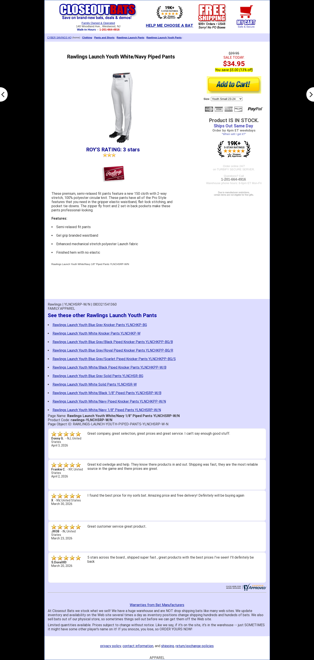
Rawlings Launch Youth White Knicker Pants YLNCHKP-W (96, 333)
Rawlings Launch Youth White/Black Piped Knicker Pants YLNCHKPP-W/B (109, 367)
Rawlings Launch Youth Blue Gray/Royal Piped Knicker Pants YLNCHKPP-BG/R (113, 350)
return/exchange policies (195, 646)
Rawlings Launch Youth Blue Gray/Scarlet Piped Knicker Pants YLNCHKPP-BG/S (114, 359)
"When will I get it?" (234, 134)
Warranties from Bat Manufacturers (157, 605)
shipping (167, 646)
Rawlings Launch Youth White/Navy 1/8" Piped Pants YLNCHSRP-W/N (107, 410)
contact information (138, 646)
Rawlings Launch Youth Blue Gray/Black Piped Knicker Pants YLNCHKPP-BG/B (113, 342)
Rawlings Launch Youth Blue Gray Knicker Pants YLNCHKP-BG (100, 325)
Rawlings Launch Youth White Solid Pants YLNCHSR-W (95, 384)
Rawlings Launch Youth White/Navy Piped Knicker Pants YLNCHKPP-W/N (109, 401)
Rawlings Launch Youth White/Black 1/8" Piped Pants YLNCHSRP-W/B (107, 393)
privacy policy (110, 646)
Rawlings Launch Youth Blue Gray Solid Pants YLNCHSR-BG (98, 376)
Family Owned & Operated (98, 23)
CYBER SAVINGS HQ (59, 37)
